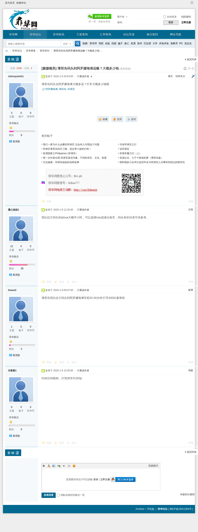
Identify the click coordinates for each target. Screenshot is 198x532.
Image (54, 466)
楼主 (170, 76)
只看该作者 (83, 76)
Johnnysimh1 (16, 76)
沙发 (190, 209)
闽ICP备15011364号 (181, 509)
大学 (155, 43)
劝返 (107, 43)
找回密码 (186, 16)
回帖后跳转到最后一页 (71, 495)
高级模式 (153, 465)
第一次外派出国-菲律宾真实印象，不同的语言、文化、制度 (75, 157)
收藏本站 (21, 2)
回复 (49, 201)
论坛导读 (128, 34)
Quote (64, 466)
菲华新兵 (14, 123)
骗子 (120, 43)
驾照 (101, 43)
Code (69, 466)
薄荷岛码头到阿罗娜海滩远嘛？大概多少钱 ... (77, 50)
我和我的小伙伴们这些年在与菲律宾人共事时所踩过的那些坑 (152, 162)
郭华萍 (93, 43)
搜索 (65, 43)
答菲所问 (44, 50)
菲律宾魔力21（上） (131, 153)
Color (49, 466)
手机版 (150, 509)
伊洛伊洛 (164, 43)
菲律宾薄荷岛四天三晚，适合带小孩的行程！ (67, 148)
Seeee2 (12, 290)
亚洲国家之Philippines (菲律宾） (60, 153)
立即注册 (186, 22)
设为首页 (10, 2)
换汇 (126, 43)
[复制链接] (125, 68)
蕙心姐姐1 (13, 209)
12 (11, 246)
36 (22, 268)
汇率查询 (105, 34)
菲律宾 (71, 89)
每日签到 (152, 34)
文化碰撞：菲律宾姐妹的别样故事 (61, 162)
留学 (139, 43)
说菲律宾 (124, 148)
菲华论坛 (35, 34)
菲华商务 (31, 50)
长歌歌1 (12, 370)
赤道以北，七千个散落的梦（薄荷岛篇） (141, 157)
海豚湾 (174, 43)
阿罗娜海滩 (52, 89)
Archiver (139, 509)
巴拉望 (147, 43)
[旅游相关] (49, 68)
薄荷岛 (62, 89)
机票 (133, 43)
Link (59, 466)
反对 (74, 281)
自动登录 (170, 16)
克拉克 (188, 43)
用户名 (120, 16)
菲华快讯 (58, 34)
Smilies (74, 466)
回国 (114, 43)
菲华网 (13, 34)
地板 (190, 370)
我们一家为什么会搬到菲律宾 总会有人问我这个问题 (71, 144)
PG (181, 43)
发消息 (16, 141)
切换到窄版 (191, 3)
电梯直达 (180, 76)
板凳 (190, 290)
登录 (95, 479)
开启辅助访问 (188, 3)
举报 (191, 201)
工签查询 (82, 34)
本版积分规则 (187, 494)
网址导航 (175, 34)
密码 (119, 22)
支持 (62, 281)
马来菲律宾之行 (128, 144)
